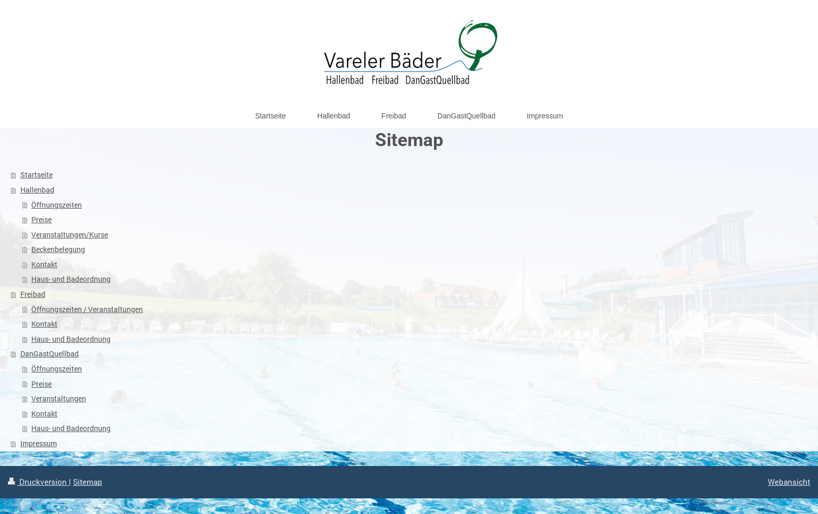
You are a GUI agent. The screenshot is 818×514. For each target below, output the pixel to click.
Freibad (32, 294)
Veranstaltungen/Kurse (69, 235)
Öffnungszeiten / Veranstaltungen (87, 309)
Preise (41, 219)
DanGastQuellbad (49, 353)
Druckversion (38, 481)
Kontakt (44, 264)
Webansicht (789, 481)
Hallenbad (37, 190)
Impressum (38, 443)
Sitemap (87, 481)
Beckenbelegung (58, 249)
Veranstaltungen (58, 398)
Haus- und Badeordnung (71, 279)
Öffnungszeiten (56, 205)
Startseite (36, 175)
